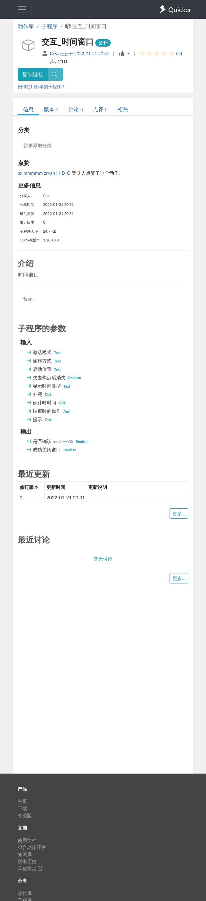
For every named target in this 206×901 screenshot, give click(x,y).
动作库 (26, 26)
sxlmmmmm (31, 173)
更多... (179, 513)
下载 (22, 808)
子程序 (49, 26)
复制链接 (32, 74)
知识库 (25, 854)
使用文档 (27, 840)
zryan (50, 173)
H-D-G (64, 173)
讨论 (75, 109)
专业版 (25, 815)
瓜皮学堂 (30, 868)
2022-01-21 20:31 (91, 53)
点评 (100, 109)
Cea (55, 53)
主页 (22, 801)
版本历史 (27, 861)
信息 (28, 109)
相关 (122, 109)
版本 (51, 109)
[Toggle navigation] (22, 9)
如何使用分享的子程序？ (42, 86)
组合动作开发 (32, 847)
